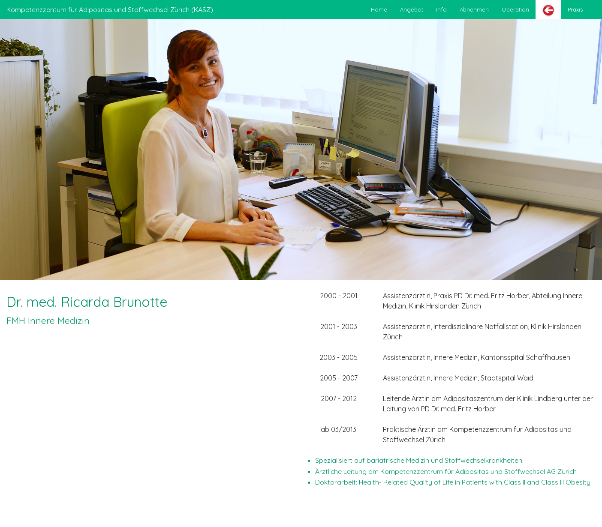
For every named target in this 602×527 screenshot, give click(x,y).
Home (379, 9)
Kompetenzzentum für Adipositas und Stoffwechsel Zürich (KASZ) (109, 9)
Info (441, 9)
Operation (515, 9)
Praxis (575, 9)
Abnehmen (474, 9)
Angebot (411, 9)
